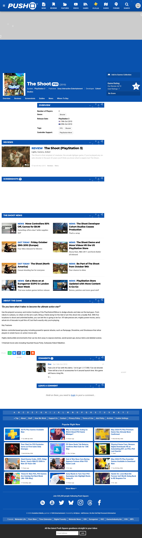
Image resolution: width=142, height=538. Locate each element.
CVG (126, 519)
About (23, 418)
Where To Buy (62, 98)
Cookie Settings (122, 418)
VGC (102, 519)
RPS (132, 519)
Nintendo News (75, 519)
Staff (30, 418)
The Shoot (42, 84)
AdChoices (85, 513)
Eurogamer (93, 519)
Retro (57, 166)
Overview (6, 98)
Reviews (17, 98)
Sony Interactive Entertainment (70, 89)
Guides (42, 98)
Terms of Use (87, 418)
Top (16, 418)
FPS (61, 128)
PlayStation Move (66, 133)
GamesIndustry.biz (114, 519)
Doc (49, 364)
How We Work (40, 418)
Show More (71, 488)
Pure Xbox (32, 519)
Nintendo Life (20, 519)
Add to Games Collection (119, 74)
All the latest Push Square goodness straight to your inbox (71, 528)
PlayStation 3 (39, 89)
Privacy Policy (74, 418)
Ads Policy (100, 418)
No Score (112, 93)
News (51, 98)
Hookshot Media (38, 513)
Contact (63, 418)
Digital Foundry (60, 519)
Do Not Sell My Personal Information (103, 513)
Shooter (62, 115)
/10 (119, 86)
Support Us (53, 418)
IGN (85, 519)
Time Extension (45, 519)
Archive (110, 418)
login (73, 395)
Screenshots (30, 98)
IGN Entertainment (58, 513)
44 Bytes (76, 513)
